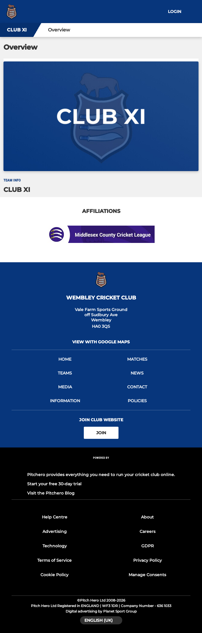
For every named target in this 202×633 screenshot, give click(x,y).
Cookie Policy (54, 574)
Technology (54, 545)
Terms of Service (54, 560)
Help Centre (54, 517)
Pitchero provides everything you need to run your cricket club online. (101, 474)
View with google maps (101, 342)
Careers (147, 531)
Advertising (54, 531)
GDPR (147, 545)
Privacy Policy (147, 560)
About (147, 517)
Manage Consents (147, 574)
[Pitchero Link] (101, 465)
